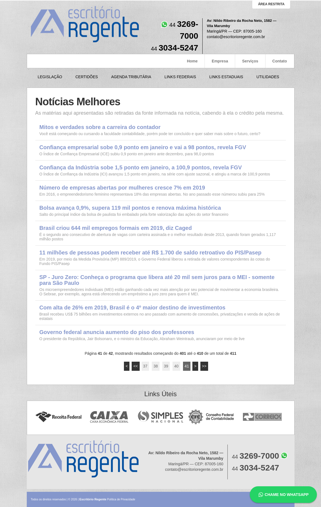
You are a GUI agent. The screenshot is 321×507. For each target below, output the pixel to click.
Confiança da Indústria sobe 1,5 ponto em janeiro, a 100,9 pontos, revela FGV (140, 167)
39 (166, 366)
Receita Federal (58, 417)
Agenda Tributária (131, 77)
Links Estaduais (226, 77)
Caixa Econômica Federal (109, 417)
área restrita (271, 4)
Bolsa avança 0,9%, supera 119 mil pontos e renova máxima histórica (130, 208)
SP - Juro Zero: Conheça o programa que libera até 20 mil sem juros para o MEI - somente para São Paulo (157, 280)
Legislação (50, 77)
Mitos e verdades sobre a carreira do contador (100, 127)
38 (155, 366)
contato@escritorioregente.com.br (236, 37)
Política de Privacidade (121, 499)
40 (176, 366)
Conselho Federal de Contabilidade (212, 417)
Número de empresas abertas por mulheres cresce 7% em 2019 (122, 188)
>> (204, 366)
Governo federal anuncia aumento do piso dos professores (116, 332)
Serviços (250, 61)
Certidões (86, 77)
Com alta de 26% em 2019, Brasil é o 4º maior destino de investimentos (132, 308)
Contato (279, 61)
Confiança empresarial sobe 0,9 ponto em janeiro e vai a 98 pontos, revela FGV (142, 147)
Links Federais (180, 77)
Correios (263, 417)
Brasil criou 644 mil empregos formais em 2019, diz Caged (115, 228)
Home (192, 61)
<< (135, 366)
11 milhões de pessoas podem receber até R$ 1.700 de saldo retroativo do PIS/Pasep (150, 253)
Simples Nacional (160, 417)
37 (145, 366)
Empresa (220, 61)
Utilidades (267, 77)
